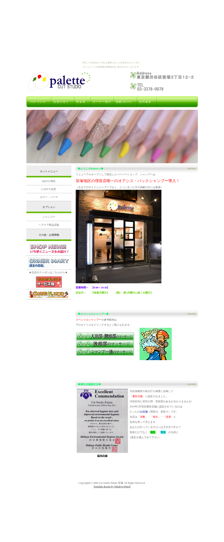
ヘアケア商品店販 (49, 224)
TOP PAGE (39, 101)
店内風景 (147, 101)
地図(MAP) (125, 101)
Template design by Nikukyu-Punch (112, 486)
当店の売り (62, 101)
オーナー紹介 (102, 101)
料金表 (82, 101)
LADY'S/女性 (48, 189)
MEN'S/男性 (49, 181)
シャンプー (48, 216)
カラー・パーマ (49, 197)
